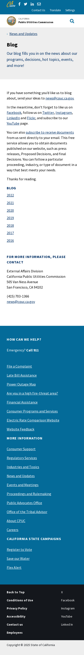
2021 (10, 203)
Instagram (64, 112)
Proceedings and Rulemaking (29, 494)
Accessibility (16, 616)
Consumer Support (21, 449)
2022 (10, 195)
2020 (10, 210)
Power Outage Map (21, 384)
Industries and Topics (23, 467)
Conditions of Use (20, 600)
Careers (12, 529)
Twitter (48, 112)
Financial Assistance (22, 402)
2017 (10, 233)
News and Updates (23, 33)
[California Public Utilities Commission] (31, 21)
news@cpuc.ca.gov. (59, 98)
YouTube (13, 123)
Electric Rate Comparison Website (33, 420)
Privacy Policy (17, 608)
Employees (15, 633)
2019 (10, 218)
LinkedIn (13, 118)
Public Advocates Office (24, 503)
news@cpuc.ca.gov (21, 301)
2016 (10, 240)
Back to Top (16, 592)
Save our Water (18, 558)
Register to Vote (19, 549)
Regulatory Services (22, 458)
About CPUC (16, 520)
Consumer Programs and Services (32, 411)
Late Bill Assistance (22, 375)
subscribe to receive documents (50, 132)
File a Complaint (19, 366)
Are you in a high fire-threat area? (32, 393)
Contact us (15, 624)
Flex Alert (14, 567)
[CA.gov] (11, 4)
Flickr (31, 118)
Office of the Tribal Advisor (27, 511)
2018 (10, 225)
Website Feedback (20, 429)
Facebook (14, 112)
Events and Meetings (23, 485)
